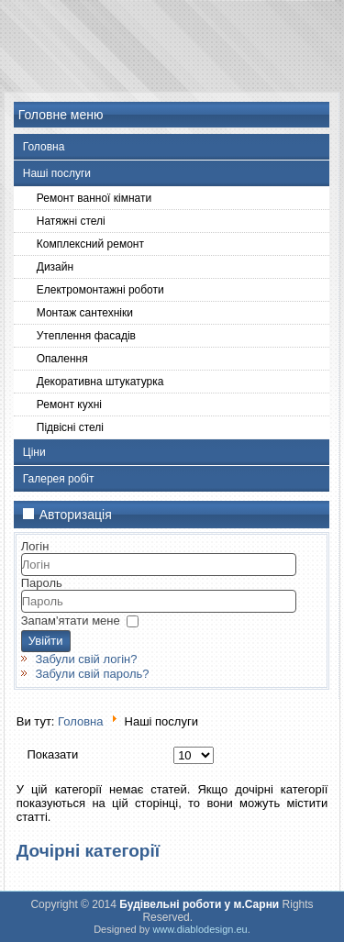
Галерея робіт (58, 478)
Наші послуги (57, 173)
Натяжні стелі (71, 221)
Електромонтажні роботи (100, 289)
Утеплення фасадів (86, 335)
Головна (44, 146)
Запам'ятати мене (70, 620)
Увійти (45, 641)
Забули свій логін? (86, 659)
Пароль (41, 583)
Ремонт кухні (69, 404)
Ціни (34, 452)
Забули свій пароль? (92, 674)
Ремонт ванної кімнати (94, 198)
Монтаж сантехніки (85, 312)
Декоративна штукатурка (100, 381)
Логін (35, 546)
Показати (53, 754)
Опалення (62, 358)
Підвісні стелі (70, 427)
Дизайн (55, 266)
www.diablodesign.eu (199, 929)
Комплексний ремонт (90, 244)
